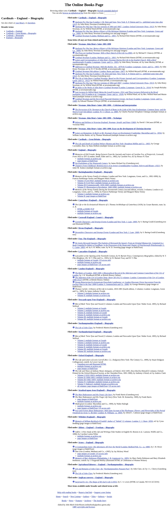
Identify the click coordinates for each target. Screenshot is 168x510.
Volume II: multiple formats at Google (92, 313)
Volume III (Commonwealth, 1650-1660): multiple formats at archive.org (105, 185)
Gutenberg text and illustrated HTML (91, 364)
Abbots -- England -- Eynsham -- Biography (96, 427)
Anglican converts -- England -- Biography (95, 478)
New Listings (75, 496)
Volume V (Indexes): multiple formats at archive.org (97, 384)
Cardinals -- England (14, 31)
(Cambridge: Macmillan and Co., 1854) (118, 133)
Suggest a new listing (102, 492)
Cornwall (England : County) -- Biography (96, 217)
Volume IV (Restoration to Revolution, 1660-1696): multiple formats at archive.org (109, 187)
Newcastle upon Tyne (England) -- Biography (97, 300)
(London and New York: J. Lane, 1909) (106, 222)
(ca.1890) (103, 53)
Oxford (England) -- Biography (91, 355)
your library (19, 23)
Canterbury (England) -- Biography (93, 200)
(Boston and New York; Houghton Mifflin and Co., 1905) (112, 144)
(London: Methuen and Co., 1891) (95, 36)
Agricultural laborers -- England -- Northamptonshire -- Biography (106, 464)
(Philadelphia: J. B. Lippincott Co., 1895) (102, 458)
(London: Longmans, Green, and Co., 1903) (114, 61)
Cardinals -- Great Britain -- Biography (21, 33)
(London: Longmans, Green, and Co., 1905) (117, 67)
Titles (93, 496)
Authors (86, 496)
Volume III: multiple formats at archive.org (94, 319)
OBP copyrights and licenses (84, 507)
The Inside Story (99, 501)
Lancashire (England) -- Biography (92, 251)
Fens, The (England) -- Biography (92, 239)
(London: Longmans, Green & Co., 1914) (113, 88)
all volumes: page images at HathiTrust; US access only (98, 386)
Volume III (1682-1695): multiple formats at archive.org (99, 380)
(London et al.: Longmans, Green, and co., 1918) (115, 93)
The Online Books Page (84, 5)
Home (58, 496)
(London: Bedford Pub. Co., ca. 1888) (112, 447)
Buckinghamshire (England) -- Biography (95, 172)
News (71, 501)
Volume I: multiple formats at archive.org (93, 194)
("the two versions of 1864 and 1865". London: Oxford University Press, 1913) (114, 27)
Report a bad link (85, 492)
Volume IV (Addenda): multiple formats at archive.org (98, 382)
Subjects (101, 496)
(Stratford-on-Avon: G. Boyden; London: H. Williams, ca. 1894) (119, 412)
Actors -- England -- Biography (91, 442)
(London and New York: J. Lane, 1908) (107, 232)
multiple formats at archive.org (89, 159)
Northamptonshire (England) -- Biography (95, 323)
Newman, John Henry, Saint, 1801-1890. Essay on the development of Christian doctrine (114, 129)
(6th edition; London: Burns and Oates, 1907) (100, 71)
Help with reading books (66, 492)
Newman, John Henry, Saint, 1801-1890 (94, 44)
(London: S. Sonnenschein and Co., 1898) (117, 283)
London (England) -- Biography (91, 269)
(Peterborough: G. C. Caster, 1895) (118, 245)
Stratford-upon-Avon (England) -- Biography (97, 390)
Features (79, 501)
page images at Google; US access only (92, 454)
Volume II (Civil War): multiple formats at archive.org (98, 183)
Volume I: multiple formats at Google (91, 308)
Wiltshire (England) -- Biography (92, 417)
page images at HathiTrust (87, 161)
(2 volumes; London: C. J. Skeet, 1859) (114, 421)
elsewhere (31, 23)
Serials (109, 496)
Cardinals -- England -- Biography (92, 18)
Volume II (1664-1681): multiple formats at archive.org (98, 377)
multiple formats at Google (87, 211)
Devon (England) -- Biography (90, 228)
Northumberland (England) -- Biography (95, 332)
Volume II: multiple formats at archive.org (93, 295)
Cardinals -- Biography (15, 35)
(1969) (105, 122)
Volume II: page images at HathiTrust (91, 196)
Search (65, 496)
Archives (87, 501)
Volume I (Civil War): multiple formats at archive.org (98, 181)
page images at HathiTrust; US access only (93, 265)
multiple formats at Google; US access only (94, 260)
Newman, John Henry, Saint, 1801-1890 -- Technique (100, 118)
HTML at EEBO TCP (85, 209)
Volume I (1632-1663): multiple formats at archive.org (98, 375)
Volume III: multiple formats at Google (92, 317)
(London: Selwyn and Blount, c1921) (117, 166)
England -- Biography (14, 38)
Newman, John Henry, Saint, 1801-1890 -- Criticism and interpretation (107, 105)
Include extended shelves (107, 11)
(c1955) (96, 482)
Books (64, 501)
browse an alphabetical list (73, 13)
